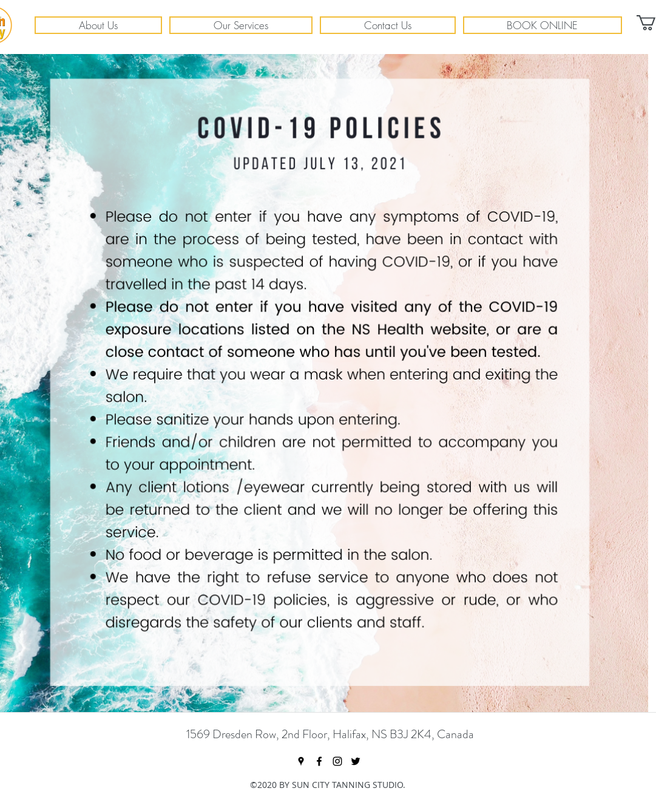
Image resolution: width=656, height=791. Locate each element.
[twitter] (356, 761)
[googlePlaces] (301, 761)
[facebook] (319, 761)
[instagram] (337, 761)
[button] (98, 25)
